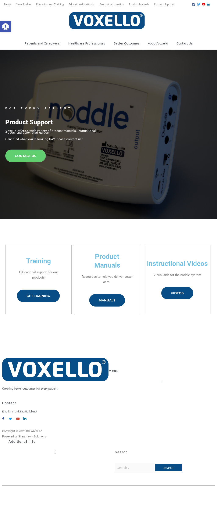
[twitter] (199, 4)
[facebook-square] (194, 4)
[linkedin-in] (209, 4)
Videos (177, 293)
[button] (5, 26)
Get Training (38, 296)
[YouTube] (17, 417)
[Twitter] (10, 417)
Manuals (107, 300)
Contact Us (25, 156)
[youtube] (204, 4)
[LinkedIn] (25, 417)
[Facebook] (3, 417)
